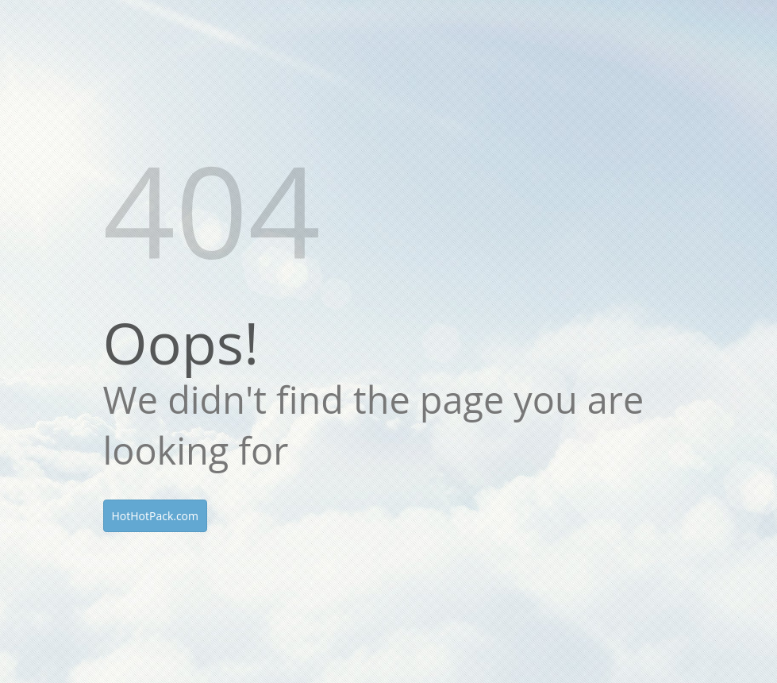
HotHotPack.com (155, 515)
